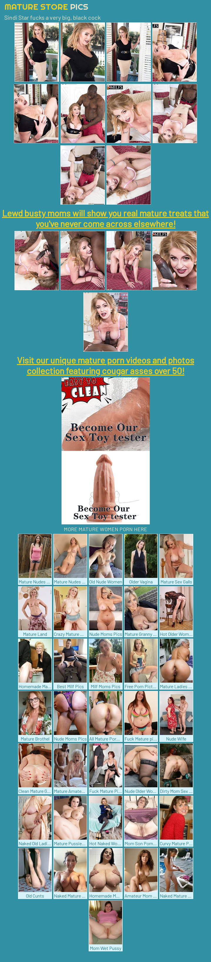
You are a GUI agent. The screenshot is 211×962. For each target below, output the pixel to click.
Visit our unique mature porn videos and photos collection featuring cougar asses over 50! (105, 365)
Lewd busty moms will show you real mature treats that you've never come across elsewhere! (105, 218)
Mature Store (46, 6)
